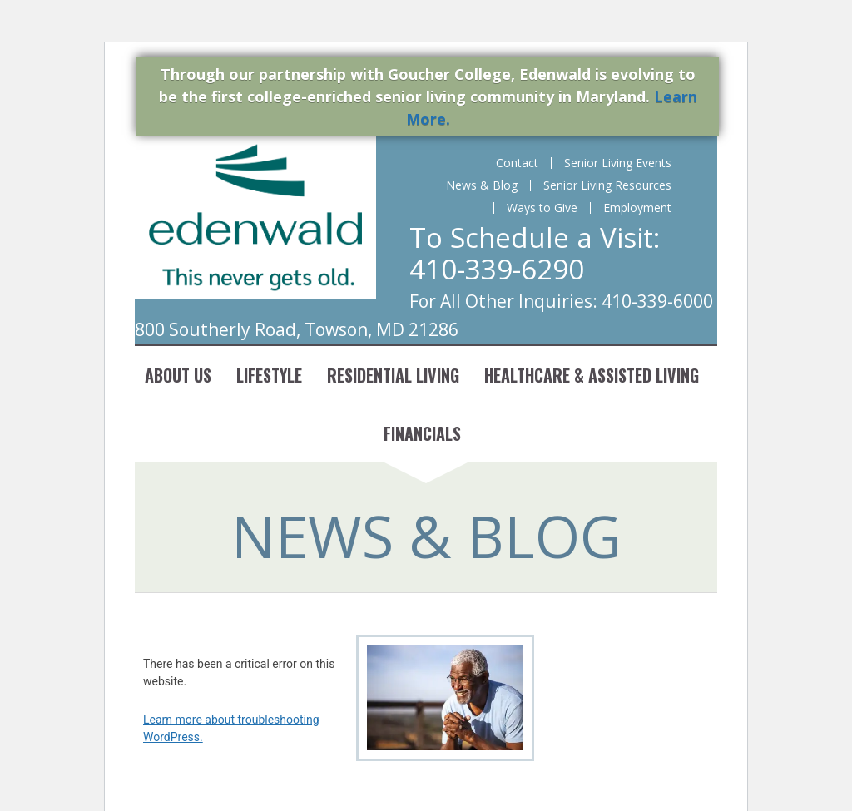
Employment (637, 208)
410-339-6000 (657, 301)
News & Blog (482, 185)
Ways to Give (542, 208)
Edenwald (255, 217)
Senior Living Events (617, 163)
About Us (178, 375)
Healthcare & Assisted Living (591, 375)
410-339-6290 (496, 269)
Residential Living (393, 375)
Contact (517, 163)
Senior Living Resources (607, 185)
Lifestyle (269, 375)
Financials (422, 433)
